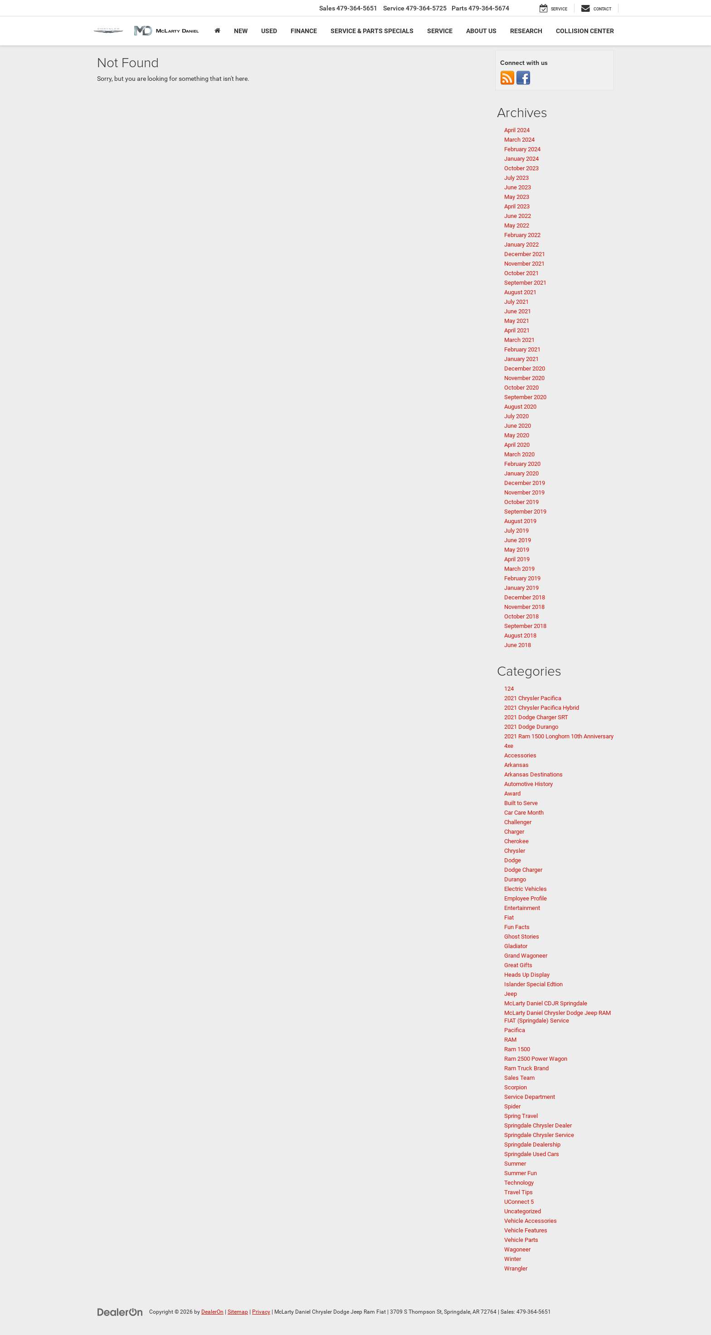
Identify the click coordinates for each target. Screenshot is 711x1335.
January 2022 (521, 244)
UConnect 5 (519, 1201)
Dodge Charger (523, 869)
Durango (515, 879)
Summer (515, 1163)
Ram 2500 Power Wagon (535, 1058)
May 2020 (516, 435)
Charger (514, 831)
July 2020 (516, 416)
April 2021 (517, 330)
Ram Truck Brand (526, 1068)
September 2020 (525, 397)
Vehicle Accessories (530, 1220)
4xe (508, 745)
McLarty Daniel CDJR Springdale (545, 1003)
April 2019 (517, 559)
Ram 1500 (517, 1049)
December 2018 (524, 597)
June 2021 (517, 311)
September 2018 (525, 626)
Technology (519, 1182)
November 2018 (524, 606)
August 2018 (520, 635)
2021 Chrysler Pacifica (532, 698)
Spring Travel (521, 1115)
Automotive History (528, 784)
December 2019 (524, 483)
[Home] (217, 30)
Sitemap (238, 1312)
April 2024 (517, 130)
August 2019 (520, 521)
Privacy (261, 1312)
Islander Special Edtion (533, 984)
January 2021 (521, 359)
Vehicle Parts (521, 1239)
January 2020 (521, 473)
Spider (512, 1106)
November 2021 (524, 263)
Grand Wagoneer (525, 955)
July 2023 (516, 177)
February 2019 (522, 578)
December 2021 (524, 254)
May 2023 (516, 196)
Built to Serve (521, 803)
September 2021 (525, 282)
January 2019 (521, 587)
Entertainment (522, 908)
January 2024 (521, 158)
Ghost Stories (521, 936)
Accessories (520, 755)
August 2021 (520, 292)
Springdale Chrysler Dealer (538, 1125)
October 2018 (521, 616)
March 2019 (519, 568)
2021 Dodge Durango (531, 726)
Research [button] (526, 31)
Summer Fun (520, 1173)
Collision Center (585, 31)
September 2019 (525, 511)
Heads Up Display (527, 974)
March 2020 (519, 454)
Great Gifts (518, 965)
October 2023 (521, 168)
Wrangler (515, 1268)
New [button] (241, 31)
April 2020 (517, 444)
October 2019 (521, 502)
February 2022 (522, 235)
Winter (512, 1259)
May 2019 (516, 549)
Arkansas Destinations (533, 774)
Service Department (529, 1096)
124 (509, 688)
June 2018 (517, 645)
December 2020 (524, 368)
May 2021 (516, 320)
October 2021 (521, 273)
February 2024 (522, 149)
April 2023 (517, 206)
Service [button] (440, 31)
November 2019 (524, 492)
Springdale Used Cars (531, 1154)
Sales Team (519, 1077)
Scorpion (515, 1087)
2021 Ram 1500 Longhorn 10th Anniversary (559, 736)
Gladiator (515, 946)
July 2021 (516, 301)
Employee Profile (525, 898)
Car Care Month (524, 812)
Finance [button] (304, 31)
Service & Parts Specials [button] (372, 31)
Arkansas (516, 764)
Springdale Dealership (532, 1144)
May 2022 (516, 225)
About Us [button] (481, 31)
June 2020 (517, 425)
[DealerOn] (120, 1311)
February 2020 (522, 463)
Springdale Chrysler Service (539, 1135)
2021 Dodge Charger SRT (536, 717)
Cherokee (516, 841)
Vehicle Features (525, 1230)
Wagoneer (517, 1249)
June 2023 (517, 187)
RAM (510, 1039)
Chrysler (514, 850)
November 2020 (524, 378)
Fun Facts (517, 927)
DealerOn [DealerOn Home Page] (212, 1312)
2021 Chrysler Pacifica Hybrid (541, 707)
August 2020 (520, 406)
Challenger (517, 822)
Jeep (510, 993)
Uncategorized (522, 1211)
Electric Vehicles (525, 888)
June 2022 (517, 216)
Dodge (512, 860)
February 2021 (522, 349)
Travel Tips (518, 1192)
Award (512, 793)
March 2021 (519, 339)
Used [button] (269, 31)
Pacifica (514, 1030)
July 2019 (516, 530)
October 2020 (521, 387)
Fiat (509, 917)
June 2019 (517, 540)
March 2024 (519, 139)
